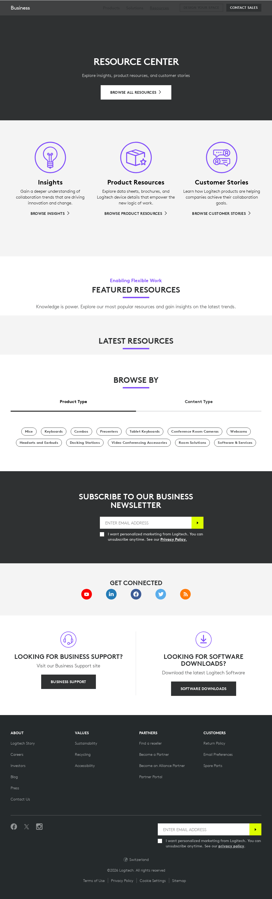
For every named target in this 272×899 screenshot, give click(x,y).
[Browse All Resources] (136, 92)
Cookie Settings (153, 880)
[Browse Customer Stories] (221, 213)
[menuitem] (111, 21)
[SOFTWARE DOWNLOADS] (203, 689)
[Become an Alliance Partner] (162, 765)
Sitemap (179, 880)
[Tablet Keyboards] (144, 432)
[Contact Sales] (243, 21)
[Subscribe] (197, 523)
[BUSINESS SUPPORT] (68, 682)
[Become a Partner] (154, 754)
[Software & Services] (235, 443)
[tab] (73, 400)
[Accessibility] (85, 765)
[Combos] (81, 432)
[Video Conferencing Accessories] (139, 443)
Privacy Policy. (173, 539)
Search (235, 7)
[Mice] (29, 432)
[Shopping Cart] (251, 7)
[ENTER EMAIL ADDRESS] (146, 523)
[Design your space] (201, 21)
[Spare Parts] (212, 765)
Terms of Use (94, 880)
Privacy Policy (122, 880)
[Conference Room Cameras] (195, 432)
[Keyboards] (53, 432)
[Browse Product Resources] (136, 213)
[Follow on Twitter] (26, 826)
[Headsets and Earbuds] (39, 443)
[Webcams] (239, 432)
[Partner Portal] (150, 776)
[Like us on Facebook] (14, 826)
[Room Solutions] (192, 443)
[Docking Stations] (85, 443)
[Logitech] (38, 6)
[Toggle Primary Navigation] (265, 6)
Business (20, 21)
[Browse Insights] (50, 213)
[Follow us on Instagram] (39, 826)
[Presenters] (109, 432)
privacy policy (231, 846)
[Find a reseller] (150, 743)
